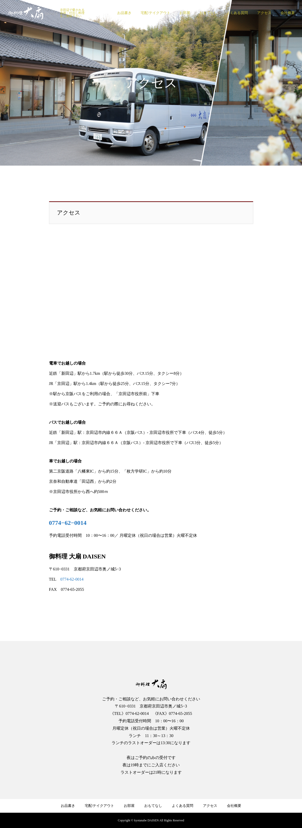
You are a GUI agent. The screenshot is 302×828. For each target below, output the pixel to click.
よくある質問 (237, 13)
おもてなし (208, 13)
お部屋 (184, 13)
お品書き (124, 13)
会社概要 (288, 13)
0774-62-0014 (71, 579)
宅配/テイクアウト (155, 13)
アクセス (264, 13)
